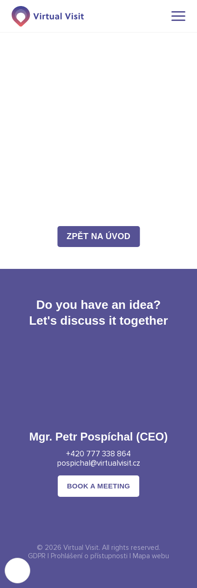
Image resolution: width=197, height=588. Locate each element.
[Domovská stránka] (48, 16)
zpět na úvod (98, 236)
